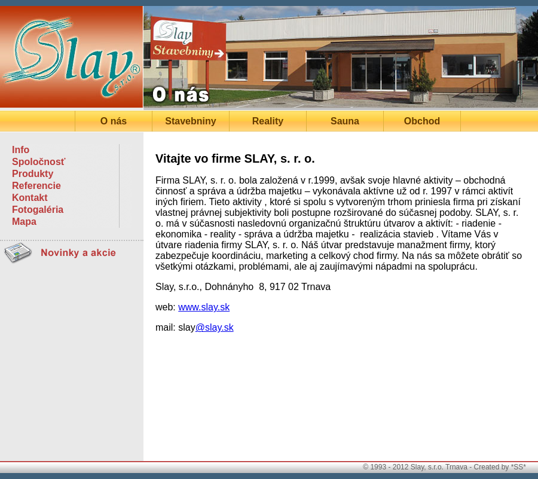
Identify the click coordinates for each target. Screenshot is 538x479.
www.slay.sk (204, 307)
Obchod (422, 121)
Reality (267, 121)
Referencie (36, 186)
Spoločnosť (38, 162)
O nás (113, 121)
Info (20, 150)
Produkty (32, 174)
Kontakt (30, 198)
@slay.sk (214, 327)
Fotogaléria (37, 210)
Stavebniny (190, 121)
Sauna (345, 121)
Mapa (24, 221)
